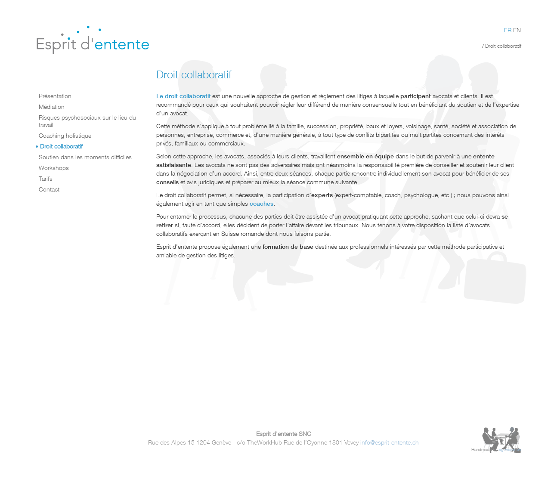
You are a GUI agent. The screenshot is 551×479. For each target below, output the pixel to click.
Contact (49, 189)
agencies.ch (510, 449)
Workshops (54, 167)
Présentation (55, 95)
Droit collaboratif (61, 146)
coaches (261, 203)
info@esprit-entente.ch (389, 442)
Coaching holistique (65, 135)
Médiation (52, 106)
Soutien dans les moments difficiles (85, 157)
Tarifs (46, 178)
